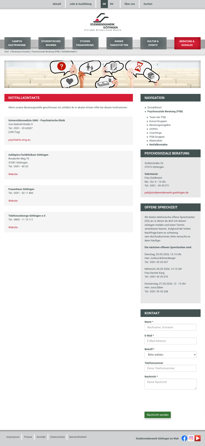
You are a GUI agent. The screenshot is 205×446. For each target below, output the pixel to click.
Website (13, 174)
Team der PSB (156, 117)
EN (111, 3)
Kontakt (41, 436)
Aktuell (57, 3)
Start (6, 51)
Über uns (130, 3)
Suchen (148, 3)
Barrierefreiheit (77, 436)
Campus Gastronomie (17, 43)
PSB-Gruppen (156, 136)
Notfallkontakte (69, 51)
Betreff (150, 349)
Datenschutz (57, 436)
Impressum (12, 436)
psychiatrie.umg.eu (19, 139)
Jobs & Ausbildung (81, 3)
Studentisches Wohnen (51, 43)
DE (104, 3)
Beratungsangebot (159, 124)
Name (149, 321)
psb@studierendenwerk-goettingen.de (166, 192)
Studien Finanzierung (85, 43)
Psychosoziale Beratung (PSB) (46, 51)
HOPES (152, 128)
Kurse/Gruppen (157, 121)
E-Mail (149, 335)
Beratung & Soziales (187, 43)
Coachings (154, 132)
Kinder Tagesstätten (119, 43)
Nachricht (151, 376)
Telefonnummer (154, 362)
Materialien (154, 140)
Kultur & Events (153, 43)
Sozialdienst (153, 107)
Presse (28, 436)
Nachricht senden (158, 414)
